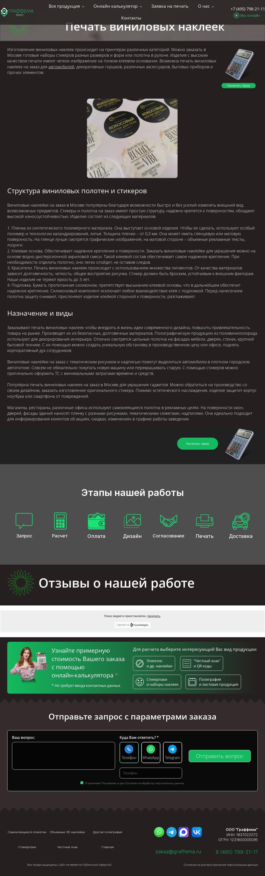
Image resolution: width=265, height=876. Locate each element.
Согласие (131, 783)
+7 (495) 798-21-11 (248, 7)
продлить (153, 616)
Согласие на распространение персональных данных (221, 865)
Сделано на (132, 625)
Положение (108, 783)
